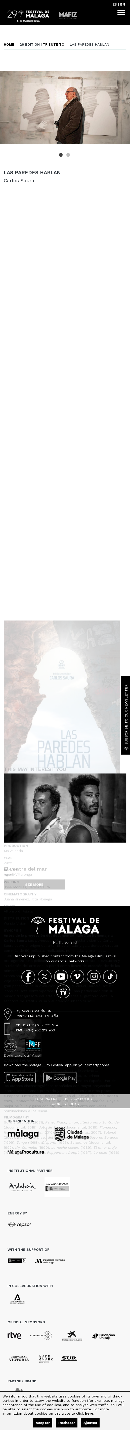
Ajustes (90, 1423)
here (89, 1413)
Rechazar (66, 1423)
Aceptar (43, 1423)
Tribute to (53, 44)
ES (114, 4)
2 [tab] (68, 155)
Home (9, 44)
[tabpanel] (65, 107)
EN (122, 4)
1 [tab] (61, 155)
